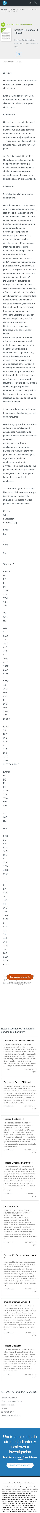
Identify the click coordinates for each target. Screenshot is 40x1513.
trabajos (4, 1408)
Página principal (8, 9)
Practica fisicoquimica (9, 1398)
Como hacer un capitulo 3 (10, 1415)
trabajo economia (7, 1405)
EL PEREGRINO (7, 1412)
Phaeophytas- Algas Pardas (11, 1401)
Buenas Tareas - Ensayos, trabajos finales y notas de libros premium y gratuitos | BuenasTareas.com (4, 3)
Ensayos (23, 9)
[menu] (36, 2)
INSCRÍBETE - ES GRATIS (20, 1465)
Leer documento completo (20, 977)
